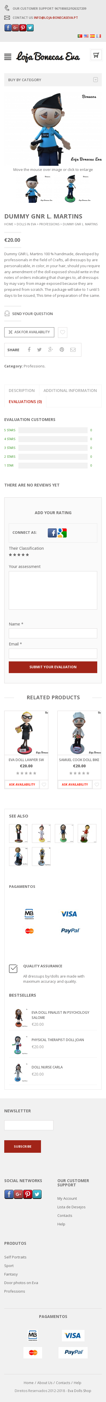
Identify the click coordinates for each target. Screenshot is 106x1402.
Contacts (64, 1215)
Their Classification (26, 548)
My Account (67, 1198)
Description (22, 390)
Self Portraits (15, 1257)
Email (15, 644)
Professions (49, 224)
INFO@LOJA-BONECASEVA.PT (56, 17)
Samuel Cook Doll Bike (79, 759)
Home (8, 224)
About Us (44, 1382)
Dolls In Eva (26, 224)
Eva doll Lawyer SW (26, 759)
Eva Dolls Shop (79, 1390)
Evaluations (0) (25, 401)
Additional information (70, 390)
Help (61, 1224)
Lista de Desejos (71, 1206)
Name (16, 623)
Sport (9, 1265)
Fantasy (11, 1274)
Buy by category (53, 79)
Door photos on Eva (21, 1282)
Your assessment (25, 566)
